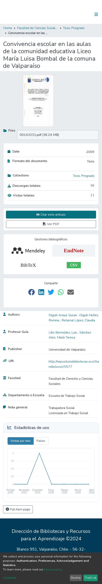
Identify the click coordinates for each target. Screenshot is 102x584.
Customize (9, 578)
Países (41, 441)
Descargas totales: (24, 185)
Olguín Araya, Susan (63, 315)
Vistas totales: (21, 195)
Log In (83, 14)
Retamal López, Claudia (78, 320)
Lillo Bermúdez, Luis (63, 332)
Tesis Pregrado (74, 28)
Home (7, 28)
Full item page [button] (18, 509)
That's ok (90, 578)
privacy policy (53, 569)
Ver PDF (51, 224)
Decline (76, 578)
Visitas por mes (20, 441)
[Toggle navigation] (96, 14)
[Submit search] (75, 14)
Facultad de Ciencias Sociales (37, 28)
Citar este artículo (51, 214)
